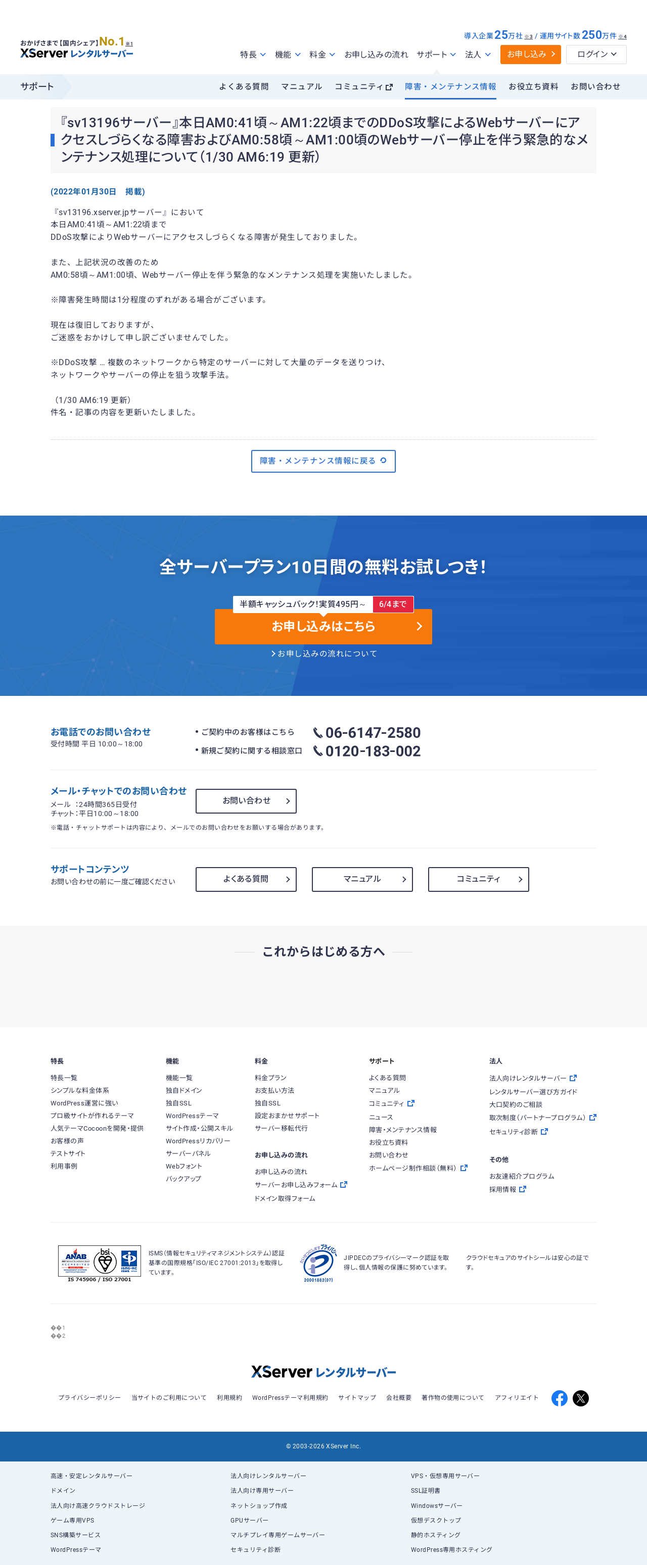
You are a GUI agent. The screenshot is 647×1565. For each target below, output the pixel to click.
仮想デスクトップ (436, 1520)
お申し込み (527, 54)
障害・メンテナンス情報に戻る (323, 460)
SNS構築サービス (76, 1535)
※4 (622, 36)
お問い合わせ (596, 86)
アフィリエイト (517, 1397)
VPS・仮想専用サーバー (445, 1476)
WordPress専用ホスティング (452, 1549)
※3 (528, 36)
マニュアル (301, 86)
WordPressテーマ (76, 1549)
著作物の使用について (453, 1397)
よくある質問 (244, 86)
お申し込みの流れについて (328, 654)
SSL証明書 (426, 1490)
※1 (134, 40)
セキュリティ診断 (255, 1549)
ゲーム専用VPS (73, 1520)
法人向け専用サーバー (262, 1490)
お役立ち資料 (534, 86)
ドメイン (63, 1490)
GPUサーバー (249, 1520)
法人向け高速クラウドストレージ (98, 1505)
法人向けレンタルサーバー (268, 1476)
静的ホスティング (436, 1535)
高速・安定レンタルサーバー (91, 1476)
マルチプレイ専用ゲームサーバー (277, 1535)
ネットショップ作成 (258, 1505)
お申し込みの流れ (376, 55)
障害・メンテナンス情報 (450, 86)
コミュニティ (359, 86)
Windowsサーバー (437, 1505)
